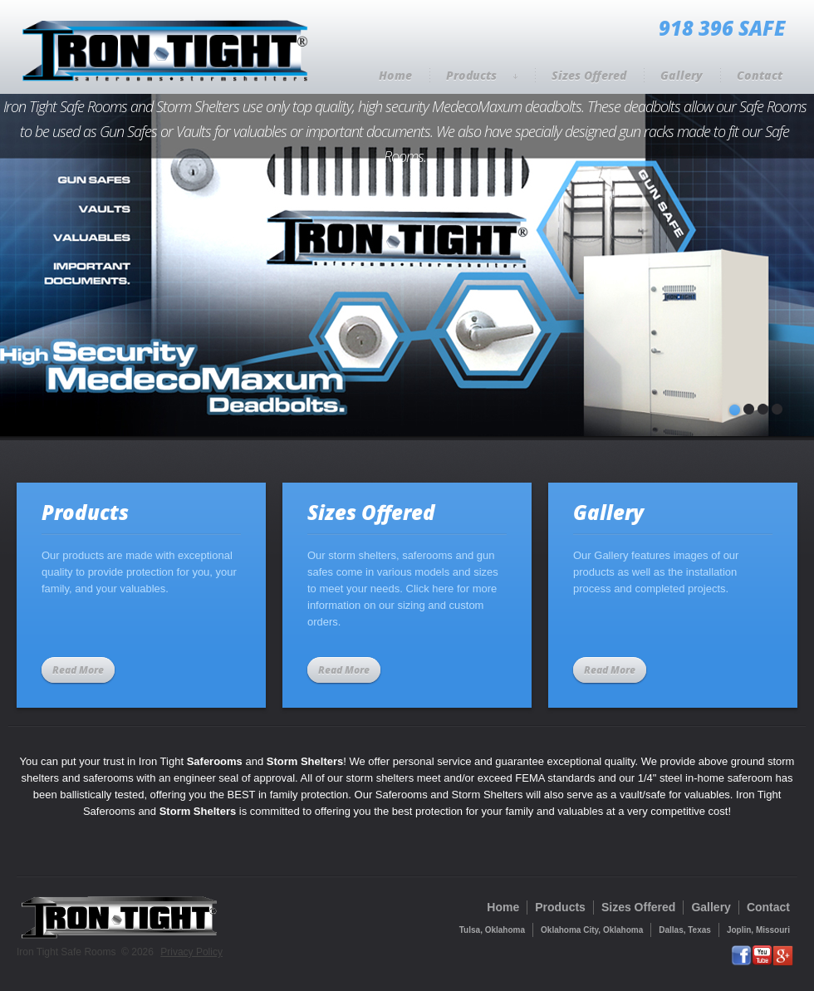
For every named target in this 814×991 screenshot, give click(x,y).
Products (481, 75)
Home (395, 75)
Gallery (681, 75)
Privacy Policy (191, 952)
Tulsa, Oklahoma (492, 930)
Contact (759, 75)
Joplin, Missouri (758, 930)
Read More (78, 670)
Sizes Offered (589, 75)
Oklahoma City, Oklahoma (592, 930)
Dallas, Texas (685, 930)
